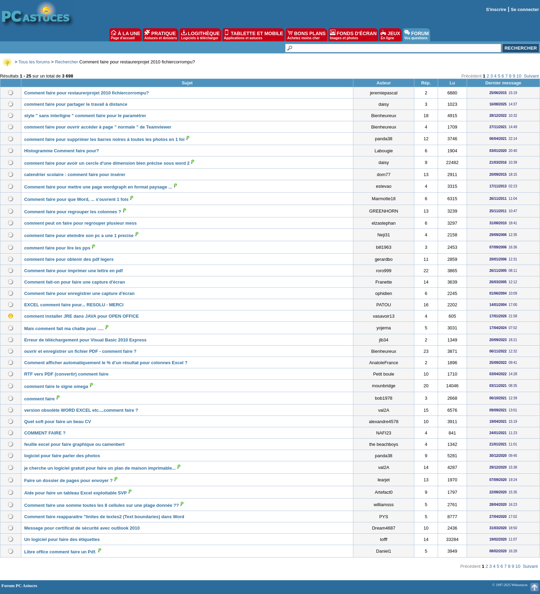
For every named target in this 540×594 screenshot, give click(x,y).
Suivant (531, 76)
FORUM (416, 35)
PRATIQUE (160, 35)
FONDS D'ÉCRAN (353, 35)
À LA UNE (125, 35)
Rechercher (66, 61)
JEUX (390, 35)
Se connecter (525, 9)
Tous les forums (34, 61)
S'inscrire (496, 9)
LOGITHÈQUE (200, 35)
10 (519, 76)
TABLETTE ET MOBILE (253, 35)
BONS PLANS (306, 35)
